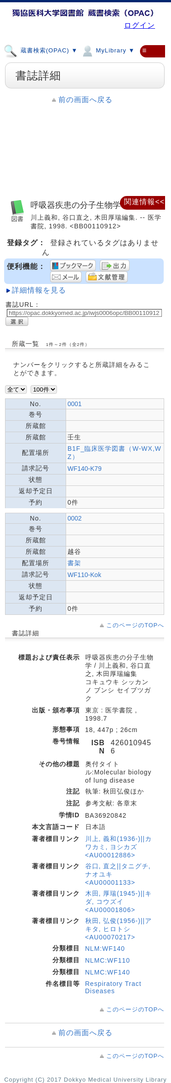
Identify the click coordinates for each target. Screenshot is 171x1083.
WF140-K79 (84, 468)
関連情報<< (144, 202)
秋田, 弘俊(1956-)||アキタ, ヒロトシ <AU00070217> (118, 929)
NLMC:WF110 (107, 960)
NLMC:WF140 (107, 972)
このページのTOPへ (135, 625)
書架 (74, 563)
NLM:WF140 (105, 948)
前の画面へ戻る (85, 99)
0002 (74, 518)
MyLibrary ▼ (107, 50)
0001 (74, 403)
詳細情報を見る (39, 290)
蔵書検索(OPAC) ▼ (41, 50)
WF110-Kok (84, 574)
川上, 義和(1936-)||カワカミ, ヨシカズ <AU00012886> (118, 847)
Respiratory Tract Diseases (113, 987)
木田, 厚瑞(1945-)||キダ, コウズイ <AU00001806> (118, 901)
